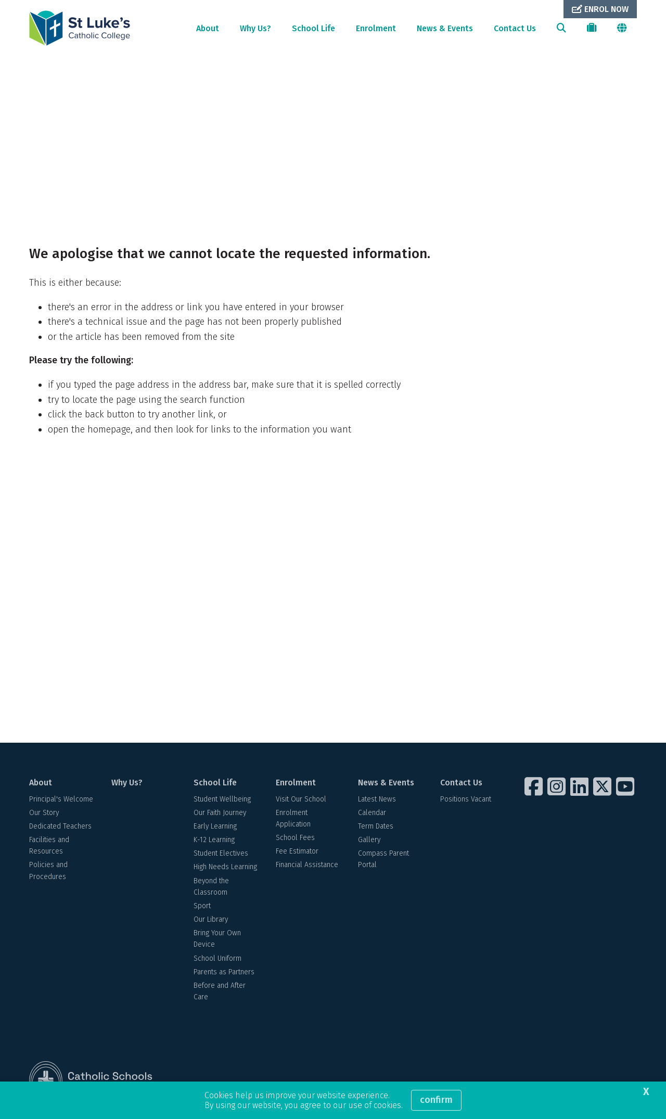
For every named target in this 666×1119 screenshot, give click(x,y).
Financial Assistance (307, 867)
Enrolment (376, 28)
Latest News (377, 801)
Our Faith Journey (220, 814)
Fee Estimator (297, 853)
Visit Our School (301, 801)
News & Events (445, 28)
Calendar (372, 814)
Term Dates (375, 828)
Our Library (211, 921)
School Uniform (217, 960)
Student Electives (221, 855)
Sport (202, 908)
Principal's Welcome (61, 801)
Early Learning (215, 828)
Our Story (44, 814)
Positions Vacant (465, 801)
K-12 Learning (214, 841)
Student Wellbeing (222, 801)
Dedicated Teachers (60, 828)
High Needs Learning (225, 869)
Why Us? (255, 28)
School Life (313, 28)
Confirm (436, 1099)
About (207, 28)
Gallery (369, 841)
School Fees (295, 839)
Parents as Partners (224, 974)
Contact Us (515, 28)
